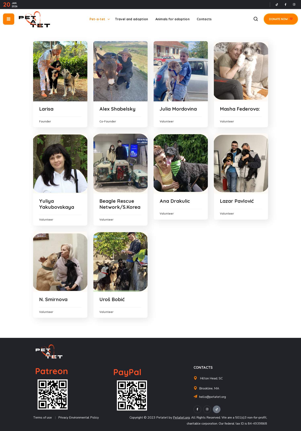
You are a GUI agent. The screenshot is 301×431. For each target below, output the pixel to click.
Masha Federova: (240, 109)
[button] (256, 19)
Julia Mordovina (178, 109)
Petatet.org (181, 417)
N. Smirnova (53, 299)
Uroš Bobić (111, 299)
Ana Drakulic (175, 201)
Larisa (46, 109)
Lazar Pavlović (237, 201)
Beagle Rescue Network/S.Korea (119, 204)
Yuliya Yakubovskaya (56, 204)
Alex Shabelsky (117, 109)
